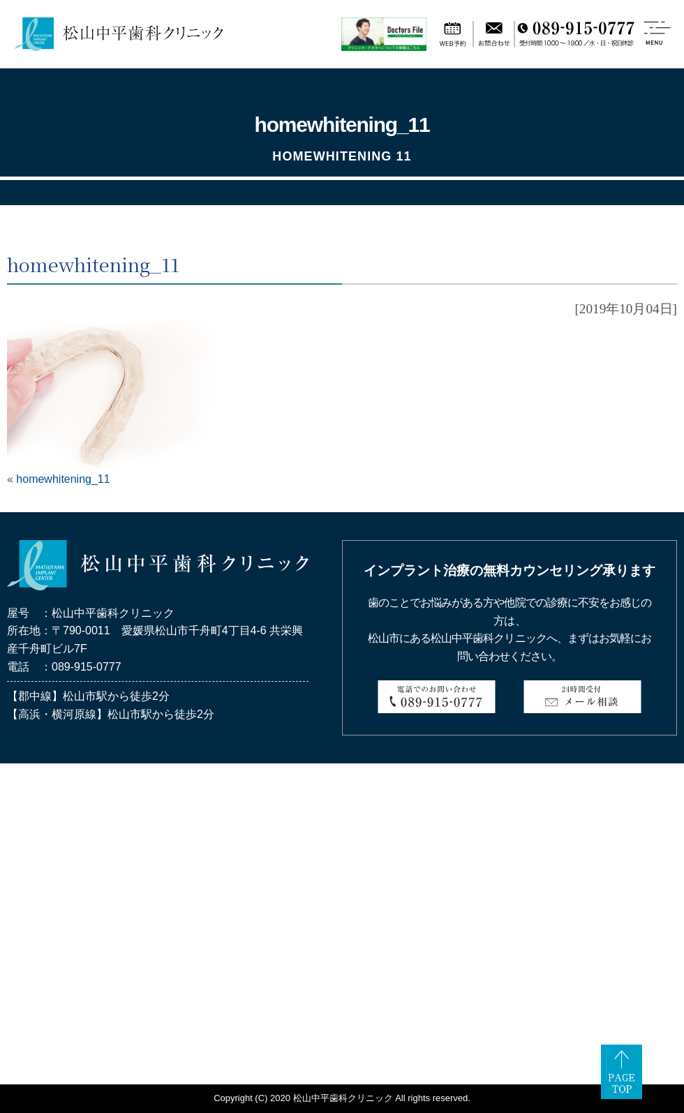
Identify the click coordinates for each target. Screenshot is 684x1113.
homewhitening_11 (63, 479)
